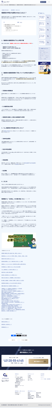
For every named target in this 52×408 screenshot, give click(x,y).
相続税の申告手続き (5, 10)
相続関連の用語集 (30, 399)
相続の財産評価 (38, 397)
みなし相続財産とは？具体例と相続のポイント (9, 269)
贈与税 (37, 394)
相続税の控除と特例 (42, 58)
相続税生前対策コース (19, 379)
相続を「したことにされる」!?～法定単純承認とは (10, 297)
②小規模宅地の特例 (9, 29)
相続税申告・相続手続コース (6, 324)
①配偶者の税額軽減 (9, 28)
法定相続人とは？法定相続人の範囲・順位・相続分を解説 (11, 307)
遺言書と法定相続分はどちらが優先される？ (9, 275)
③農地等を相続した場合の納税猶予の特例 (13, 31)
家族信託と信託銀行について (6, 299)
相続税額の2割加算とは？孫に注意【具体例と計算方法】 (11, 283)
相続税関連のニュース (31, 397)
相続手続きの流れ (17, 383)
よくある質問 (17, 394)
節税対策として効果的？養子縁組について (8, 310)
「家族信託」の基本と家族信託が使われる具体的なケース (11, 304)
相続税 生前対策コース (5, 321)
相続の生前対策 (38, 393)
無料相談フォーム (17, 393)
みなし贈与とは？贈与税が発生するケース (8, 289)
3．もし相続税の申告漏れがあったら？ (10, 32)
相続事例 (16, 387)
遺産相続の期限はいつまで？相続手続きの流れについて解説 (12, 261)
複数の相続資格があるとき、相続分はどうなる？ (10, 298)
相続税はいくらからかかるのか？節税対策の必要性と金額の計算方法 (13, 264)
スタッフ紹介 (30, 379)
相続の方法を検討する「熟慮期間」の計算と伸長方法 (10, 277)
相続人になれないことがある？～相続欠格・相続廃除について (12, 291)
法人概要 (29, 376)
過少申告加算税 (32, 162)
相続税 (41, 56)
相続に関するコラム (32, 391)
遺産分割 (47, 61)
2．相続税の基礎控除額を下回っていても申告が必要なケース (14, 26)
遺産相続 (37, 396)
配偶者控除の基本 (4, 303)
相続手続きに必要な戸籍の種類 (6, 272)
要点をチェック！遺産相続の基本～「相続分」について (11, 308)
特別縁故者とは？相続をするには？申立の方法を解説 (10, 266)
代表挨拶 (29, 377)
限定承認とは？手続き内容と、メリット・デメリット (10, 294)
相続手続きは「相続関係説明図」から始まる (9, 296)
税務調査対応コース (5, 327)
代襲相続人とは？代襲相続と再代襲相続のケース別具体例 (11, 288)
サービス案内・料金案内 (19, 377)
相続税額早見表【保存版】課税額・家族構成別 (9, 305)
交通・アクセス (30, 380)
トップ (16, 376)
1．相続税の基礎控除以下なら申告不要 (10, 24)
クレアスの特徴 (17, 384)
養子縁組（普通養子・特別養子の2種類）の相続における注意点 (12, 280)
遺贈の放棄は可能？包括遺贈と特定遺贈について (10, 285)
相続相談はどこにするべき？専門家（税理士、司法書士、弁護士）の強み (14, 256)
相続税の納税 (42, 59)
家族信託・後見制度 (31, 396)
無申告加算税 (26, 162)
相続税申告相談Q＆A (43, 55)
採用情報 (42, 374)
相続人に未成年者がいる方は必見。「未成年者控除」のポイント (12, 302)
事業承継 (29, 394)
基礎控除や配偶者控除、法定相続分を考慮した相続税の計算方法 (12, 293)
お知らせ (42, 376)
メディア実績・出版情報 (45, 379)
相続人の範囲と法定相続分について (7, 292)
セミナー (42, 378)
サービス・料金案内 (25, 340)
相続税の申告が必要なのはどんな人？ (8, 258)
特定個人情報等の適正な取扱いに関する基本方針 (15, 405)
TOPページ (12, 340)
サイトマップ (26, 405)
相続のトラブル (42, 61)
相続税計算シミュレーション (19, 386)
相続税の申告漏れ (7, 130)
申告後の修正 (47, 59)
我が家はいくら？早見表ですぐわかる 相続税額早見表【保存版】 (13, 309)
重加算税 (17, 164)
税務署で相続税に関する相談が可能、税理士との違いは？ (11, 253)
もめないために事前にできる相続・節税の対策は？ (10, 301)
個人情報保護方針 (4, 405)
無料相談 (38, 362)
